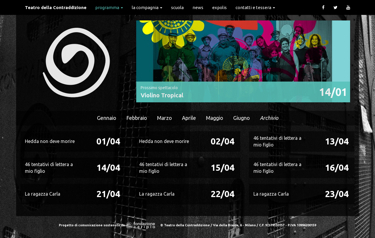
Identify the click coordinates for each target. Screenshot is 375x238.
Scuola (177, 7)
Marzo (164, 118)
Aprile (189, 118)
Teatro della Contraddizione (55, 7)
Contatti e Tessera (255, 7)
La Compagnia (147, 7)
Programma (109, 7)
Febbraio (136, 118)
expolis (219, 7)
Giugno (241, 118)
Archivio (269, 118)
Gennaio (106, 118)
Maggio (214, 118)
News (197, 7)
